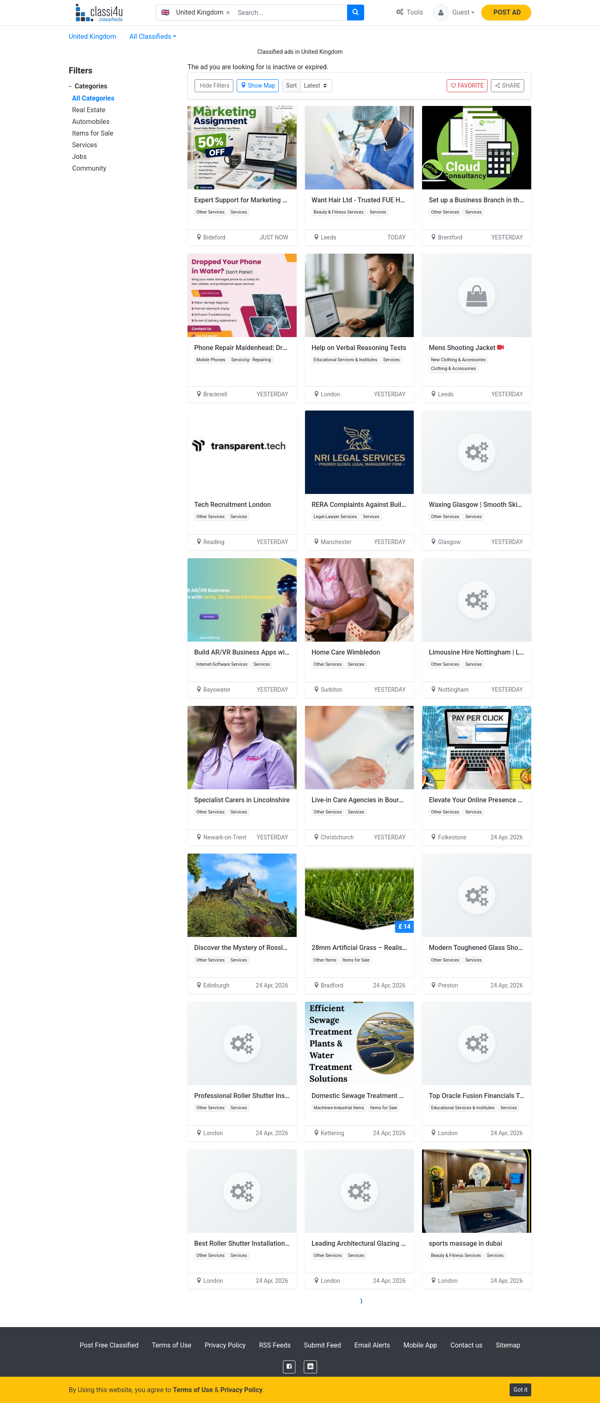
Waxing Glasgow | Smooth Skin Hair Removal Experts (508, 505)
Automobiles (91, 122)
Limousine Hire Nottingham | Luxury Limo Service (502, 652)
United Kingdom (92, 36)
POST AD (507, 12)
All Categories (93, 98)
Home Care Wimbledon (346, 652)
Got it (520, 1389)
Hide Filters (215, 85)
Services (84, 145)
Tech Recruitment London (232, 505)
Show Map (257, 85)
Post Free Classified (109, 1345)
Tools (409, 12)
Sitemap (508, 1345)
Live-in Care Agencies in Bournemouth (368, 800)
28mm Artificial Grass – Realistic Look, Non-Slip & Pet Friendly (405, 948)
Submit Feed (322, 1345)
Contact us (466, 1345)
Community (89, 168)
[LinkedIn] (310, 1366)
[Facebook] (289, 1366)
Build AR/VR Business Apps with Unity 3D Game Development (286, 652)
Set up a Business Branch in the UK (481, 200)
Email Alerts (372, 1345)
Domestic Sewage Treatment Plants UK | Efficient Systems (398, 1096)
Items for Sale (92, 133)
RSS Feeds (275, 1345)
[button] (454, 12)
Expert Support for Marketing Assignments (258, 200)
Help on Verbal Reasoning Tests (359, 348)
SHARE (507, 85)
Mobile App (420, 1345)
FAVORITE (467, 85)
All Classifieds (150, 36)
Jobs (79, 157)
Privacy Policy (225, 1345)
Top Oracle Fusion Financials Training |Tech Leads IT (507, 1096)
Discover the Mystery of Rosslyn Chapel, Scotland (268, 948)
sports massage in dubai (465, 1243)
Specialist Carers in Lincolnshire (242, 800)
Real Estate (88, 110)
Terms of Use (171, 1345)
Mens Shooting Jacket (466, 348)
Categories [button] (88, 86)
